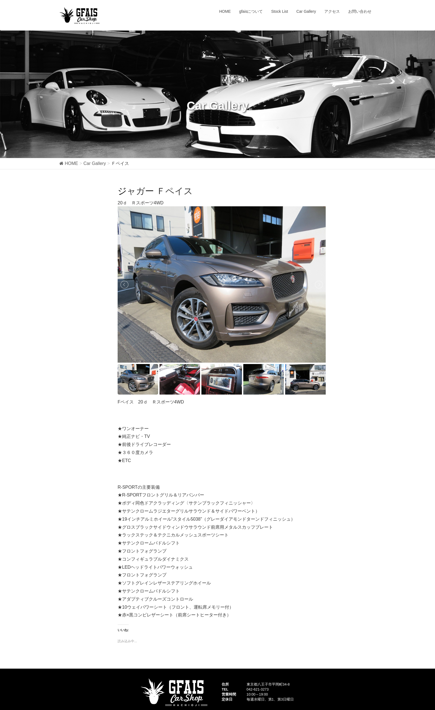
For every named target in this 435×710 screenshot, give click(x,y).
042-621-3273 (258, 689)
